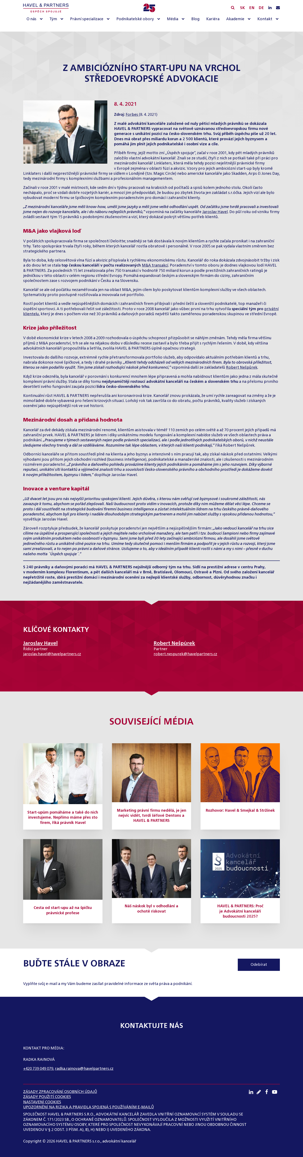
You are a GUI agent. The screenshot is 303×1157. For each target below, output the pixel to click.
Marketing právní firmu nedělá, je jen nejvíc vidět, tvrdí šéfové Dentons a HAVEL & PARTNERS (151, 816)
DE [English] (261, 8)
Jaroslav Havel (215, 212)
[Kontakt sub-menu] (278, 19)
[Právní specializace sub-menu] (109, 19)
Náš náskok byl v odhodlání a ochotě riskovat (151, 908)
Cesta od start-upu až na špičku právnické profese (63, 910)
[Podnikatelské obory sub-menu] (159, 19)
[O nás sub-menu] (42, 19)
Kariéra (212, 19)
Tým (53, 19)
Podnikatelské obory (135, 19)
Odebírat (259, 965)
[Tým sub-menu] (62, 19)
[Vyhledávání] (233, 7)
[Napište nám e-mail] (278, 8)
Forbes (132, 115)
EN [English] (251, 8)
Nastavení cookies (42, 1102)
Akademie (235, 19)
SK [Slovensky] (242, 8)
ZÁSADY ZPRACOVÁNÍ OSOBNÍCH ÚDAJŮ (60, 1092)
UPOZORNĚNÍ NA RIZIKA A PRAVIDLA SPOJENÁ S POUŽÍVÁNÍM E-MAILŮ (88, 1107)
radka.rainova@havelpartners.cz (84, 1069)
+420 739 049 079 (38, 1069)
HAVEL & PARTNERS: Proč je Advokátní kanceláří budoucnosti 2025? (240, 911)
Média (172, 19)
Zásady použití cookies (47, 1097)
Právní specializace (86, 19)
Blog (195, 19)
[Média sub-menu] (184, 19)
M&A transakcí (155, 265)
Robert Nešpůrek (241, 368)
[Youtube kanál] (276, 1091)
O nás (31, 19)
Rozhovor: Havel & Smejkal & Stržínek (240, 811)
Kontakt (264, 19)
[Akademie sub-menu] (250, 19)
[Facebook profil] (268, 1091)
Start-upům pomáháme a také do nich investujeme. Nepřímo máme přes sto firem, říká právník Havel (62, 818)
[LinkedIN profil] (270, 8)
